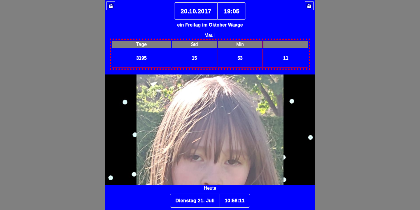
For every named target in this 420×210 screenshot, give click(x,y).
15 (194, 57)
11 (285, 57)
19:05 (231, 11)
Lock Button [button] (110, 5)
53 (240, 57)
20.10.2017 (196, 11)
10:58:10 (235, 200)
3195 (141, 57)
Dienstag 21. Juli (194, 200)
